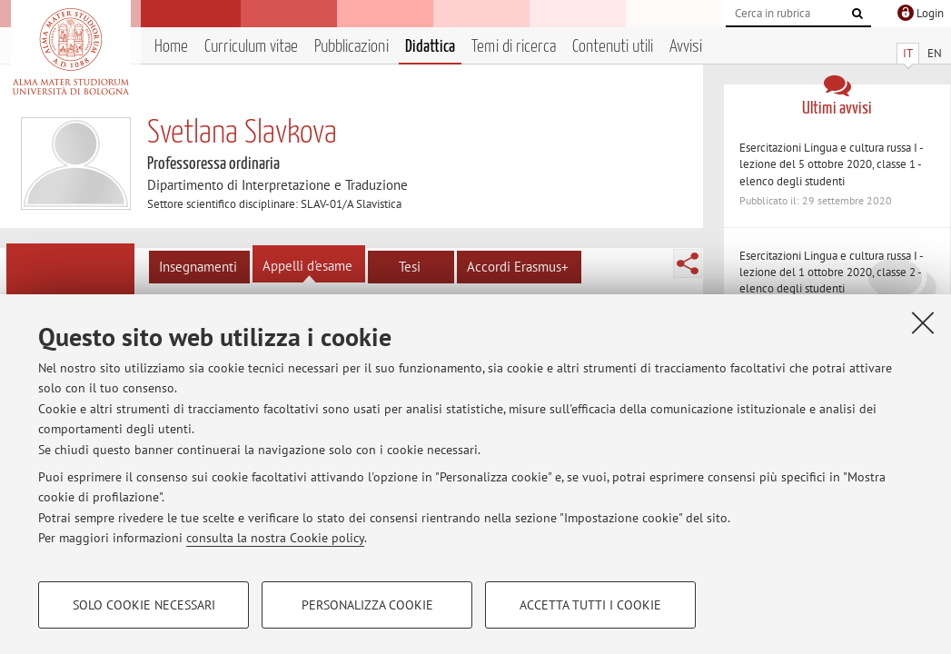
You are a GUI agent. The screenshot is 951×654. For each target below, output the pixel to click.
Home (171, 46)
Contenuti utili (612, 46)
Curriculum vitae (251, 46)
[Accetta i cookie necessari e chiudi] (922, 322)
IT (908, 53)
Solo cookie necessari (144, 605)
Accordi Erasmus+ (518, 266)
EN (934, 53)
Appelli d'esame (307, 265)
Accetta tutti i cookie (590, 605)
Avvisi (685, 46)
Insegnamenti (198, 266)
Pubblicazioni (351, 46)
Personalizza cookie (367, 605)
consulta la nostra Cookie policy (275, 538)
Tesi (410, 266)
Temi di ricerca (513, 46)
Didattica (430, 46)
